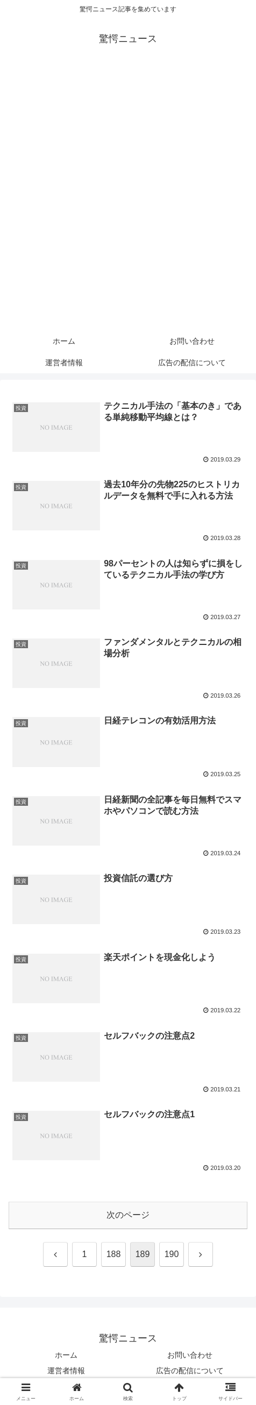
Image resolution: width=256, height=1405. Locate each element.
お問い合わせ (189, 1355)
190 (172, 1254)
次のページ (128, 1214)
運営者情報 (66, 1370)
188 (113, 1254)
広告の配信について (190, 1370)
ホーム (66, 1355)
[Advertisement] (128, 197)
